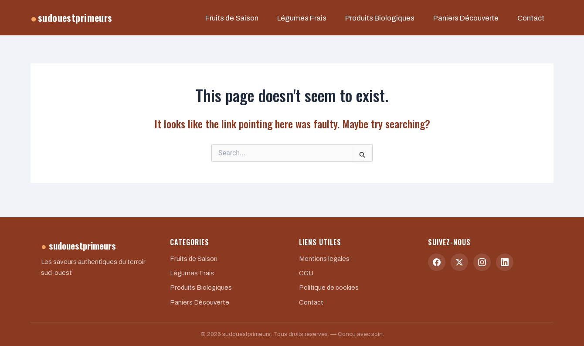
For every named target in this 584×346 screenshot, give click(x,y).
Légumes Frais (335, 20)
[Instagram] (482, 262)
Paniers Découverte (478, 20)
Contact (534, 20)
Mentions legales (324, 258)
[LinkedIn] (504, 262)
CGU (306, 273)
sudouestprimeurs (71, 20)
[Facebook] (436, 262)
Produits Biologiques (402, 20)
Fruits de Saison (275, 20)
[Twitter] (459, 262)
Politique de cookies (329, 287)
